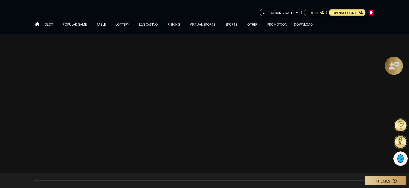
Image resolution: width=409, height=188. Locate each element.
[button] (394, 66)
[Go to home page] (37, 24)
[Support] (394, 65)
